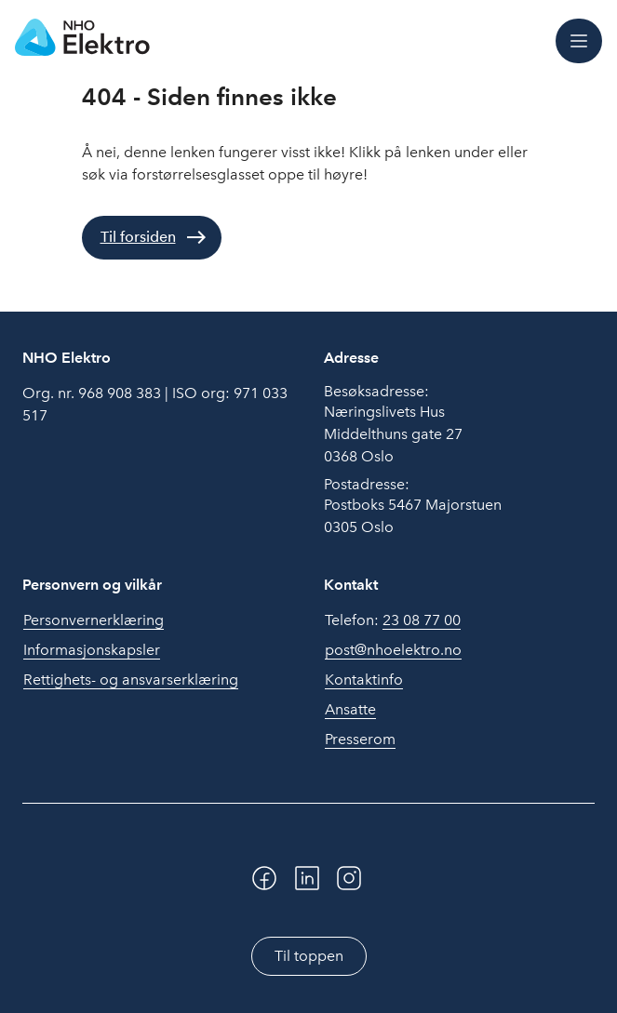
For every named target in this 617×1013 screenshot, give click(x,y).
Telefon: (393, 620)
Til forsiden (138, 237)
